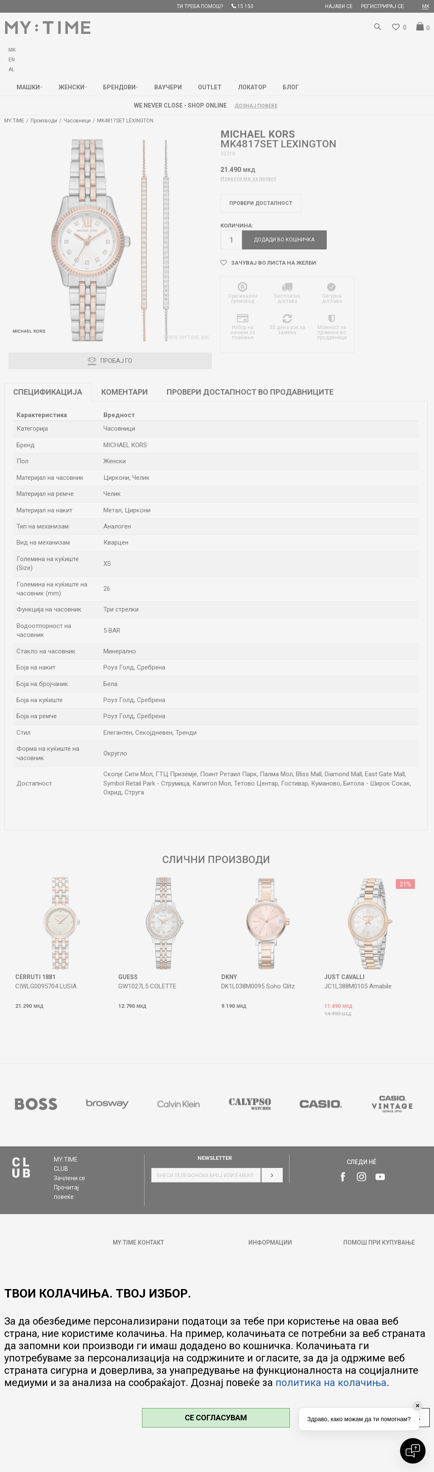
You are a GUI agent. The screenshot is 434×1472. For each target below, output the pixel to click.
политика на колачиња (331, 1383)
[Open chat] (413, 1451)
